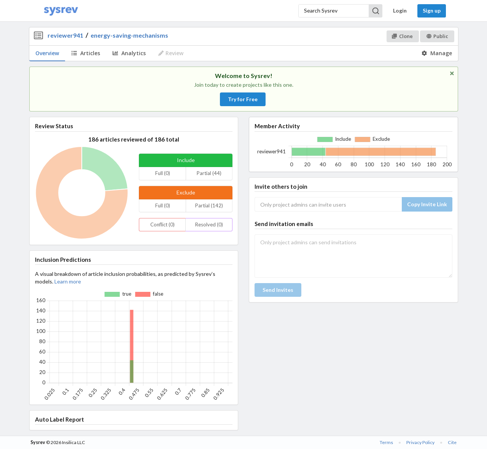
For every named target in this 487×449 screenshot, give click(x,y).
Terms (386, 442)
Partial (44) (209, 173)
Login (400, 10)
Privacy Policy (420, 442)
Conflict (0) (162, 224)
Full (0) (162, 173)
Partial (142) (209, 205)
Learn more (67, 281)
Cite (452, 442)
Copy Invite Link (427, 204)
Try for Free (243, 99)
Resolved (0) (209, 224)
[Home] (61, 11)
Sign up (432, 10)
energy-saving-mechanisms (129, 35)
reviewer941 (65, 35)
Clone (402, 36)
